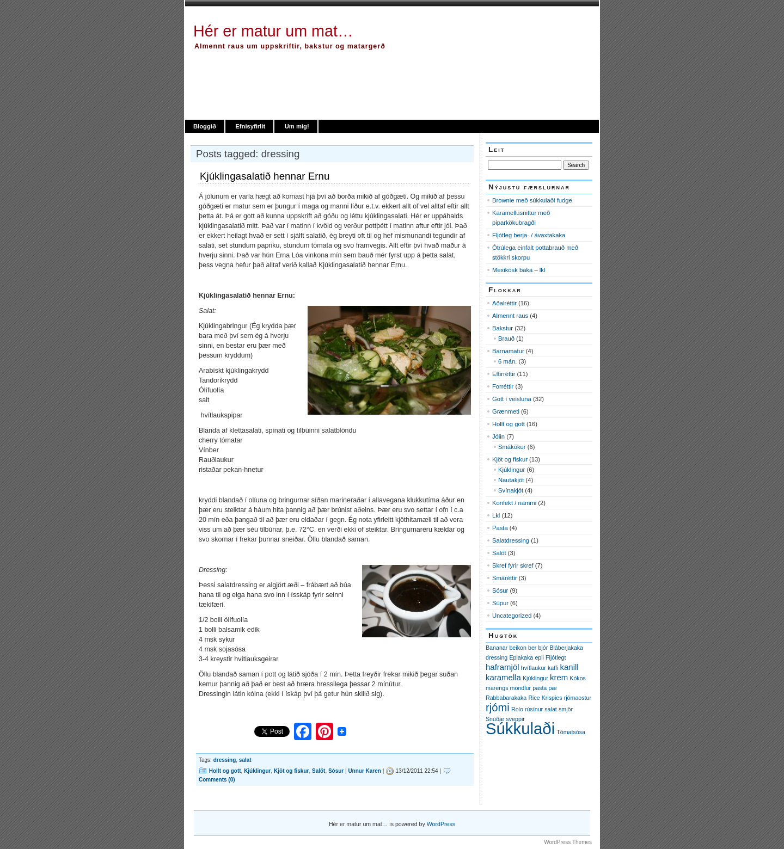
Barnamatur (508, 351)
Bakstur (502, 328)
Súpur (500, 603)
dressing (224, 760)
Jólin (498, 436)
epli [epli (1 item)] (539, 657)
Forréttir (502, 386)
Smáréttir (504, 578)
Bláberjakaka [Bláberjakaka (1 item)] (566, 647)
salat (245, 760)
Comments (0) (217, 780)
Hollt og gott (225, 771)
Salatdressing (510, 540)
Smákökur (512, 447)
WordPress (441, 824)
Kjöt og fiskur (291, 771)
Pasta (500, 528)
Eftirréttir (503, 374)
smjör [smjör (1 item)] (566, 709)
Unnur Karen (364, 771)
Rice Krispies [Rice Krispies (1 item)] (545, 697)
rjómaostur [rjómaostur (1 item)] (577, 697)
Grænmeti (505, 411)
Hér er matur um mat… (273, 31)
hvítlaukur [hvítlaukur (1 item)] (533, 668)
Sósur (336, 771)
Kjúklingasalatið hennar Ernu (264, 176)
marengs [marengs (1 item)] (497, 688)
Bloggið (204, 126)
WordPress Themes (568, 842)
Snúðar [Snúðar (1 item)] (495, 719)
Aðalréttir (504, 303)
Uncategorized (511, 615)
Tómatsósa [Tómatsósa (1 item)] (570, 732)
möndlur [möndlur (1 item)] (520, 688)
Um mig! (297, 126)
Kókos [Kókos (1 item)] (577, 678)
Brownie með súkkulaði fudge (532, 200)
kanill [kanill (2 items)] (569, 667)
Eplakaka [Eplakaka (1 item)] (521, 657)
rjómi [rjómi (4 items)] (498, 707)
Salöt (318, 771)
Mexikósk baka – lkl (518, 270)
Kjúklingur (257, 771)
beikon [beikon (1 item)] (517, 647)
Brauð (506, 338)
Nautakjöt (511, 480)
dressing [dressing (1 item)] (496, 657)
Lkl (496, 515)
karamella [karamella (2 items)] (503, 677)
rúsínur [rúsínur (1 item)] (534, 709)
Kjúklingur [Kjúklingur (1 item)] (535, 678)
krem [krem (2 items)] (559, 677)
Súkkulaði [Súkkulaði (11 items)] (520, 728)
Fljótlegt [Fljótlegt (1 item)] (556, 657)
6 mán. (507, 361)
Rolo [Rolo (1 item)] (517, 709)
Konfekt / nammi (514, 503)
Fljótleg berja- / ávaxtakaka (528, 235)
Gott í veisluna (511, 399)
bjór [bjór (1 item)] (543, 647)
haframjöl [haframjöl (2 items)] (502, 667)
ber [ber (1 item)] (532, 647)
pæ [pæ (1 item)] (552, 688)
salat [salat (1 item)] (550, 709)
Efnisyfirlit (250, 126)
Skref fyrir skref (513, 565)
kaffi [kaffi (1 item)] (553, 668)
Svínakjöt (510, 490)
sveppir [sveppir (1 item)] (515, 719)
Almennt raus (510, 315)
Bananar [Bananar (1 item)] (496, 647)
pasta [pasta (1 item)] (539, 688)
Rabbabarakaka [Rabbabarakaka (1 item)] (506, 697)
